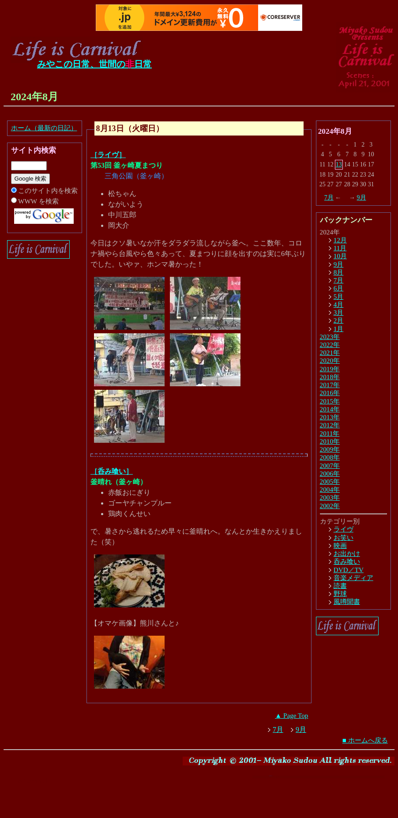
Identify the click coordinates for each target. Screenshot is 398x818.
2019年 (330, 369)
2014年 (330, 409)
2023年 (330, 336)
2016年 (330, 392)
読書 (340, 585)
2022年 (330, 344)
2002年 (330, 505)
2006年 (330, 473)
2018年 (330, 377)
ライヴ (343, 529)
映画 (340, 545)
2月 (339, 320)
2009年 (330, 449)
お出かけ (347, 553)
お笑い (343, 537)
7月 (329, 197)
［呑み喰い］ (111, 471)
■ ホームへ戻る (365, 740)
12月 (340, 240)
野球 (340, 593)
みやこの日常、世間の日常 (94, 64)
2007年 (330, 465)
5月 (339, 296)
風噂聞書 (347, 601)
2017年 (330, 384)
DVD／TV (349, 569)
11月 (340, 248)
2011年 (330, 433)
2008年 (330, 457)
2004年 (330, 489)
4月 (339, 304)
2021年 (330, 352)
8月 (339, 272)
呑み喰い (347, 561)
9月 (361, 197)
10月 (340, 256)
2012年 (330, 425)
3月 (339, 312)
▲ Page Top (291, 715)
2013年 (330, 417)
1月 (339, 328)
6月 (339, 288)
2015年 (330, 401)
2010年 (330, 441)
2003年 (330, 497)
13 (339, 164)
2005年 (330, 481)
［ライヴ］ (108, 154)
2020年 (330, 360)
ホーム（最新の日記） (44, 128)
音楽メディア (353, 577)
